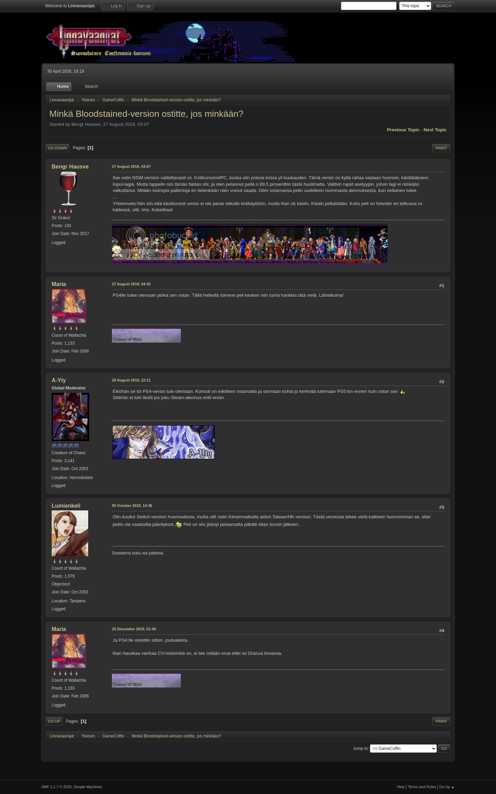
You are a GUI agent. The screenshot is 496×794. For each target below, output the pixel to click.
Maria (59, 284)
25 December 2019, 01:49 (134, 629)
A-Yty (59, 380)
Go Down (57, 148)
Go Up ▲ (447, 787)
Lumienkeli (66, 506)
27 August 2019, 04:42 (131, 284)
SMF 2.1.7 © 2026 (56, 787)
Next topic (435, 129)
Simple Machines (88, 787)
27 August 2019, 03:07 (131, 166)
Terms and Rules (422, 787)
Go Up (54, 721)
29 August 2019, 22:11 (131, 380)
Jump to (360, 748)
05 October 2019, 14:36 (132, 505)
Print (441, 148)
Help (401, 787)
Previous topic (403, 129)
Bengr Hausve (70, 167)
